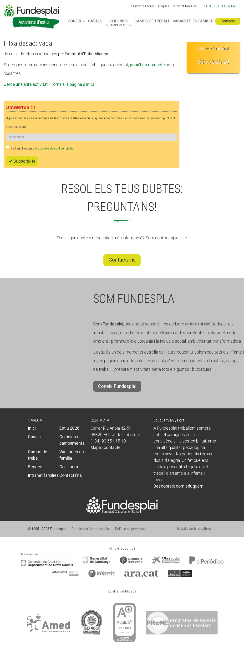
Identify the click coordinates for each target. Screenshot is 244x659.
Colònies (117, 23)
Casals (95, 21)
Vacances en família (193, 21)
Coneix (74, 21)
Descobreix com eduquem (178, 486)
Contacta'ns (122, 260)
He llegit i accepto (40, 147)
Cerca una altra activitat (26, 84)
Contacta (228, 21)
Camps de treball (152, 21)
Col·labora (68, 466)
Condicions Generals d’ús (90, 529)
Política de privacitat (130, 529)
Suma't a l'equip (143, 6)
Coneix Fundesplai (220, 6)
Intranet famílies (185, 6)
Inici (32, 428)
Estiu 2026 (69, 428)
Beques (163, 6)
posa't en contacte (147, 64)
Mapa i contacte (106, 447)
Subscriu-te (22, 161)
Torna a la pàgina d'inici (72, 84)
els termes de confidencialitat (55, 148)
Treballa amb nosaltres (193, 528)
